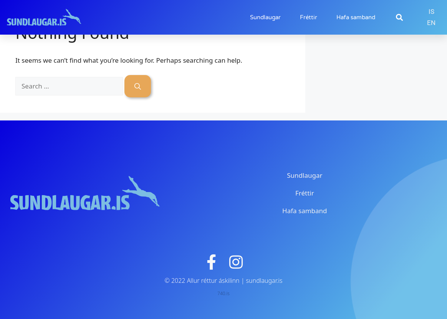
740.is (223, 293)
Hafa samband (355, 17)
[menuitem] (431, 11)
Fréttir (308, 17)
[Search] (137, 86)
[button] (399, 17)
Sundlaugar (265, 17)
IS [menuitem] (431, 11)
